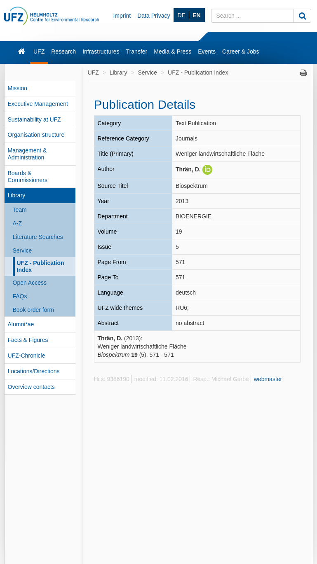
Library (17, 195)
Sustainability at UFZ (34, 119)
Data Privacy (153, 15)
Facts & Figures (28, 340)
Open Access (30, 282)
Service (22, 250)
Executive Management (38, 104)
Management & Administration (27, 154)
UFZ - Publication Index (40, 266)
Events (207, 51)
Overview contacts (31, 387)
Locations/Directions (34, 371)
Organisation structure (36, 134)
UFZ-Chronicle (26, 355)
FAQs (20, 296)
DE (182, 15)
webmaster (268, 379)
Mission (17, 88)
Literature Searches (38, 237)
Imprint (122, 15)
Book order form (33, 310)
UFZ (39, 51)
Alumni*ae (21, 324)
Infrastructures (100, 51)
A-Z (17, 223)
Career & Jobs (240, 51)
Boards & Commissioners (27, 176)
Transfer (137, 51)
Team (20, 209)
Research (63, 51)
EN (196, 15)
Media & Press (172, 51)
